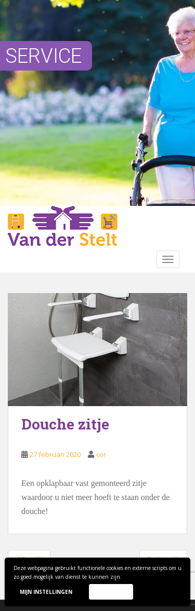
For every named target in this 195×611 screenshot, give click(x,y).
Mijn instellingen (46, 591)
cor (101, 454)
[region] (97, 103)
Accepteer (110, 591)
